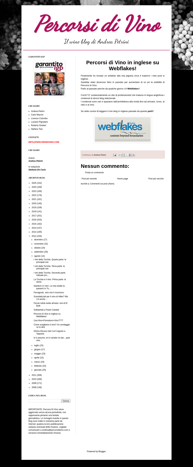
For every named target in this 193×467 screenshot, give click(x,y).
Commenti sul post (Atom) (102, 184)
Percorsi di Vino (96, 24)
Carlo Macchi (37, 115)
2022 (34, 195)
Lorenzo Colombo (39, 118)
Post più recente (89, 178)
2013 (34, 232)
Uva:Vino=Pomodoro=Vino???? (48, 320)
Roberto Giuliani (38, 125)
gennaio (38, 370)
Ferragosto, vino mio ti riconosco (49, 292)
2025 (34, 183)
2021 (34, 199)
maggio (38, 353)
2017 (34, 215)
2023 (34, 191)
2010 (34, 379)
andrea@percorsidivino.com (55, 430)
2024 (34, 187)
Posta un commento (94, 172)
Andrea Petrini (100, 155)
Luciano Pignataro (39, 122)
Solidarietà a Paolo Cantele (46, 310)
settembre (39, 252)
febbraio (38, 366)
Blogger (102, 451)
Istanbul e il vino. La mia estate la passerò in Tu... (49, 287)
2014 (34, 228)
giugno (37, 349)
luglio (37, 345)
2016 (34, 219)
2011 (34, 375)
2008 (34, 387)
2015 (34, 224)
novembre (39, 244)
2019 (34, 207)
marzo (37, 362)
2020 (34, 203)
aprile (37, 357)
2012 (34, 236)
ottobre (37, 248)
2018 (34, 211)
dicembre (38, 239)
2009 (34, 383)
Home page (122, 178)
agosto (37, 256)
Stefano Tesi (37, 129)
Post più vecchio (156, 178)
